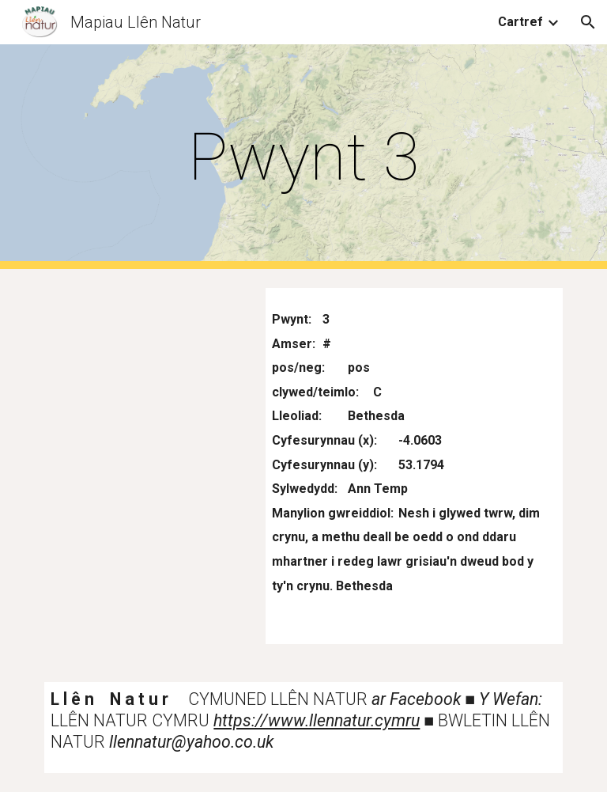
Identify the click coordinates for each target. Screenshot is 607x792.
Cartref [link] (520, 21)
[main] (303, 157)
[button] (588, 22)
